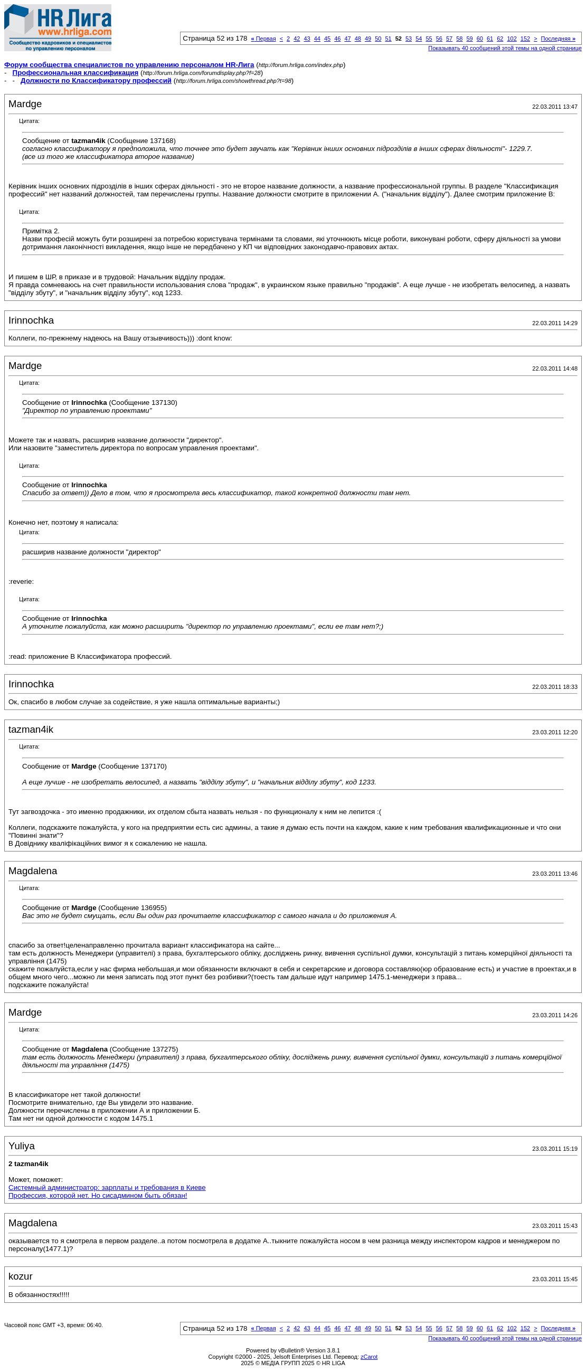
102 (511, 38)
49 (368, 38)
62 (500, 38)
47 (347, 38)
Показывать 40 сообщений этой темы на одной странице (505, 48)
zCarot (369, 1357)
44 (317, 38)
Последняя (558, 38)
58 (459, 38)
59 (469, 38)
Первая (263, 38)
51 (388, 38)
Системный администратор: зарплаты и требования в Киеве (107, 1187)
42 (297, 38)
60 (480, 38)
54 (418, 38)
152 (525, 38)
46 (337, 38)
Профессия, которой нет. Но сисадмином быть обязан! (97, 1195)
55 (429, 38)
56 (439, 38)
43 (307, 38)
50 (378, 38)
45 (327, 38)
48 (358, 38)
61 (490, 38)
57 (449, 38)
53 (408, 38)
